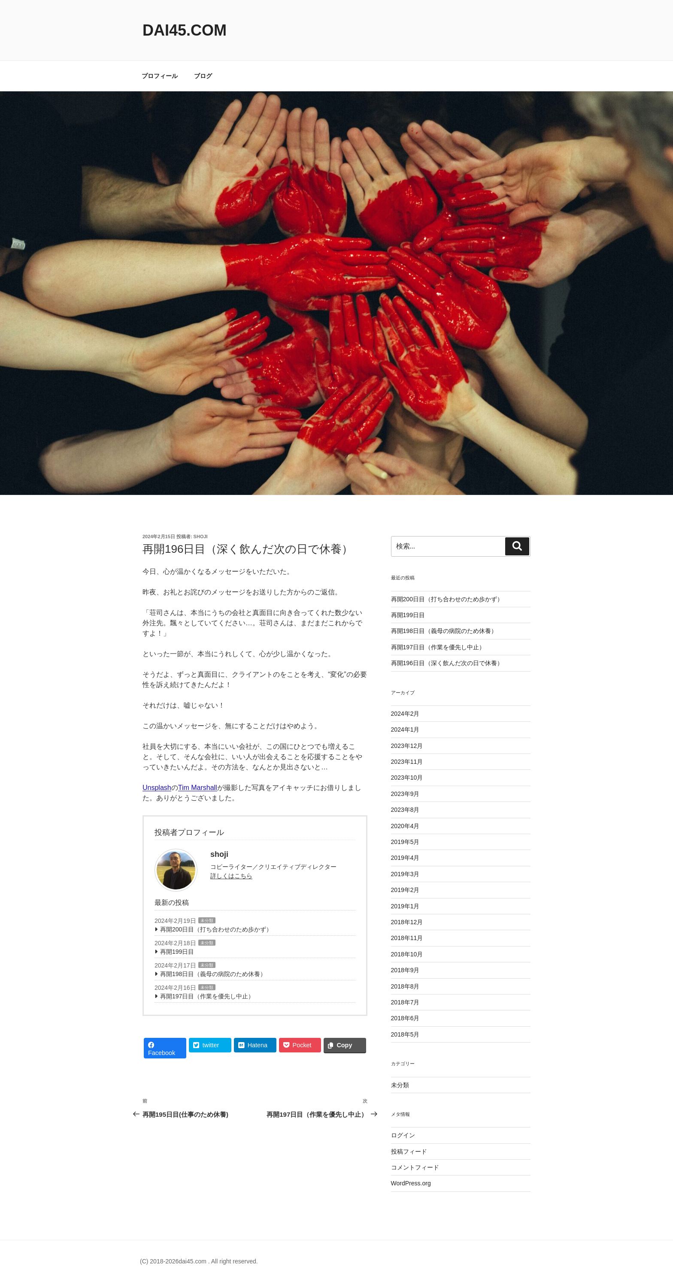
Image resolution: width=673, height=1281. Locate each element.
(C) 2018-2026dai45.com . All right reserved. (199, 1261)
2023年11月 (407, 761)
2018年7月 (405, 1002)
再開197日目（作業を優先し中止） (207, 996)
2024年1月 (405, 729)
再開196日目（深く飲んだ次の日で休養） (447, 663)
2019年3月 (405, 874)
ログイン (403, 1135)
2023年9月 (405, 793)
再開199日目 (177, 951)
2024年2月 (405, 713)
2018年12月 (407, 922)
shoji (201, 536)
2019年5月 (405, 841)
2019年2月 (405, 889)
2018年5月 (405, 1034)
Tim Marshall (197, 787)
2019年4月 (405, 857)
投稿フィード (409, 1151)
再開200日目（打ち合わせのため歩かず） (216, 929)
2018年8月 (405, 986)
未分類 (206, 920)
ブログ (203, 75)
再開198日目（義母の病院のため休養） (213, 974)
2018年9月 (405, 970)
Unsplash (156, 787)
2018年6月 (405, 1018)
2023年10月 (407, 777)
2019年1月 (405, 906)
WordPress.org (411, 1183)
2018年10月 (407, 954)
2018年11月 (407, 937)
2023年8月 (405, 809)
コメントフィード (415, 1167)
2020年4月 (405, 826)
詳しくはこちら (231, 875)
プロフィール (160, 75)
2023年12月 (407, 745)
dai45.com (184, 30)
